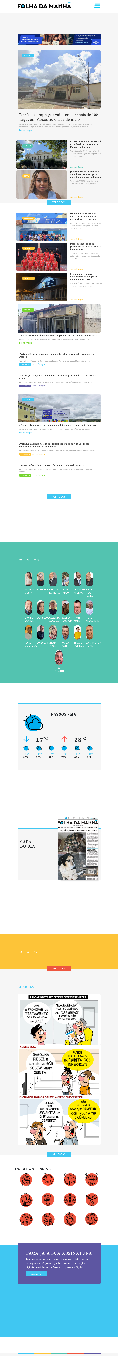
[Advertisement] (59, 528)
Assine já (36, 1274)
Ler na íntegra (25, 130)
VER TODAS (59, 1154)
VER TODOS (59, 202)
